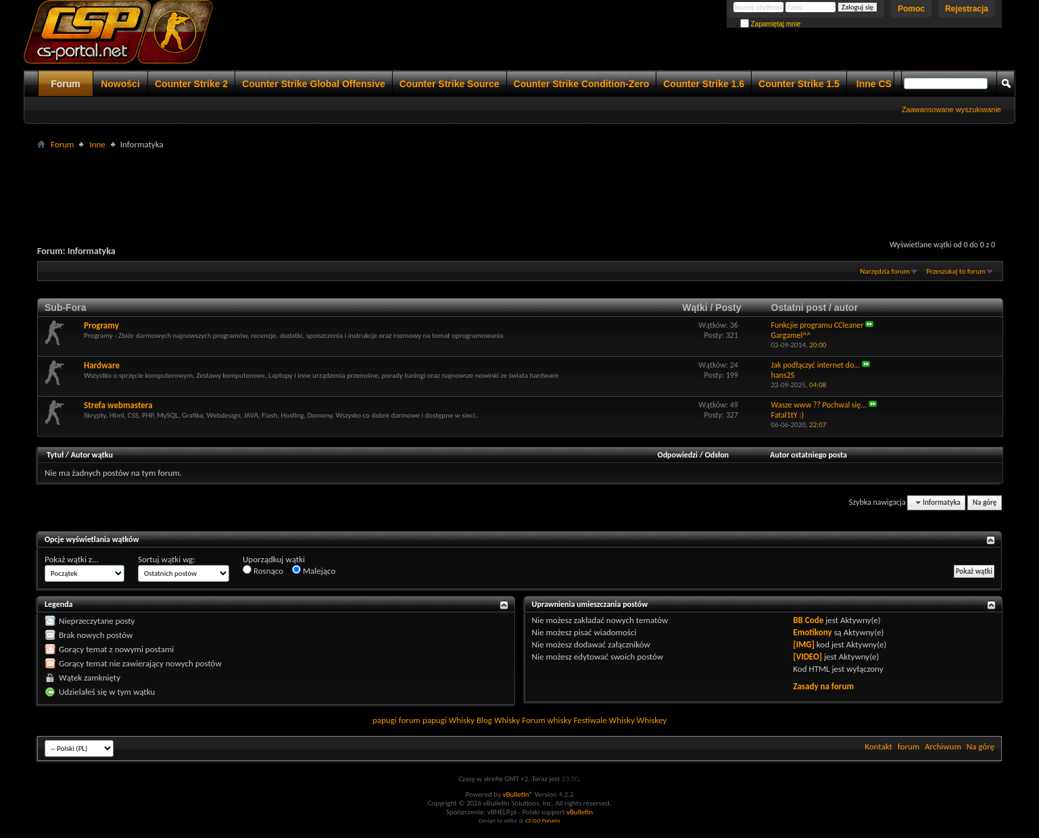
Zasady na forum (823, 686)
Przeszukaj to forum (956, 271)
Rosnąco (263, 570)
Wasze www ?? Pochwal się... (819, 405)
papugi (384, 720)
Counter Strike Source (450, 83)
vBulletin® (517, 794)
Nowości (120, 83)
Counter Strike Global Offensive (313, 83)
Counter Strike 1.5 (799, 83)
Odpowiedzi (678, 455)
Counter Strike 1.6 (703, 83)
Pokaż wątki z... (72, 559)
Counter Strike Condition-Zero (582, 83)
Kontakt (878, 746)
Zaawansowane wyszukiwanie (951, 109)
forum (908, 746)
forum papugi (423, 720)
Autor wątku (92, 455)
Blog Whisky (498, 720)
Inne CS (874, 83)
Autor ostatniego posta (808, 455)
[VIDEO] (807, 656)
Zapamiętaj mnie (770, 24)
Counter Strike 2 (191, 83)
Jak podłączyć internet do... (815, 365)
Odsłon (717, 455)
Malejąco (313, 570)
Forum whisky (546, 720)
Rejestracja (966, 9)
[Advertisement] (520, 183)
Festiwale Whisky (603, 720)
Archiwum (943, 746)
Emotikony (812, 632)
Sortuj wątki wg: (166, 559)
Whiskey (652, 720)
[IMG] (804, 644)
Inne (97, 144)
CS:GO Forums (542, 820)
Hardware (102, 365)
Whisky (462, 720)
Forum (65, 83)
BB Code (808, 620)
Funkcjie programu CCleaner (817, 325)
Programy (101, 325)
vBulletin (579, 812)
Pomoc (911, 9)
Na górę (985, 502)
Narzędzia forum (885, 271)
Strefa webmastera (118, 405)
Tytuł (55, 455)
